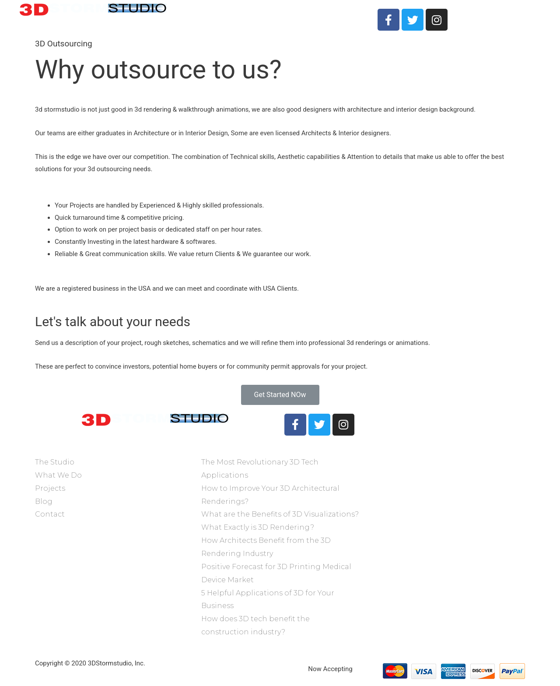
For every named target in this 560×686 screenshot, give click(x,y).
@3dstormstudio (404, 448)
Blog (43, 501)
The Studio (208, 15)
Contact (338, 15)
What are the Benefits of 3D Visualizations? (280, 514)
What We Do (255, 15)
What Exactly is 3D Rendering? (257, 527)
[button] (280, 395)
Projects (300, 15)
